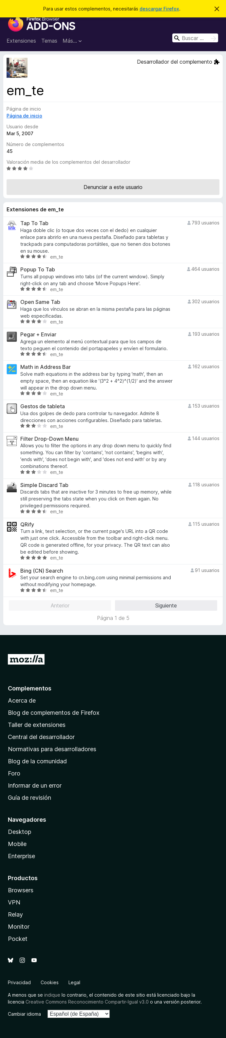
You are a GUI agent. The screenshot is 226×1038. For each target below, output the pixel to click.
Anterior (60, 605)
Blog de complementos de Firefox (54, 712)
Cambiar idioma (24, 1014)
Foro (14, 773)
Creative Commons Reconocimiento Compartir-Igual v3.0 (87, 1002)
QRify (27, 524)
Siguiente (166, 605)
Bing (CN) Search (41, 571)
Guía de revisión (29, 797)
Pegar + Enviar (38, 334)
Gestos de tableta (42, 406)
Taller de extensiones (37, 724)
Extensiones (21, 40)
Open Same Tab (40, 302)
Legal (74, 982)
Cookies (50, 982)
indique (52, 995)
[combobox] (195, 37)
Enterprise (21, 856)
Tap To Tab (34, 223)
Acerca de (22, 700)
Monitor (18, 926)
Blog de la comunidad (37, 761)
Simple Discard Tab (44, 485)
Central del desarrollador (41, 736)
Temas (49, 40)
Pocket (18, 938)
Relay (15, 914)
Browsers (20, 890)
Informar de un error (35, 785)
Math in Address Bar (45, 367)
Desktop (19, 831)
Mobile (17, 843)
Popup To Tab (37, 269)
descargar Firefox (159, 8)
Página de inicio (24, 115)
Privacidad (19, 982)
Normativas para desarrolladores (52, 749)
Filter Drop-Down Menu (49, 439)
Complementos (29, 688)
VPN (14, 902)
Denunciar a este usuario (113, 187)
